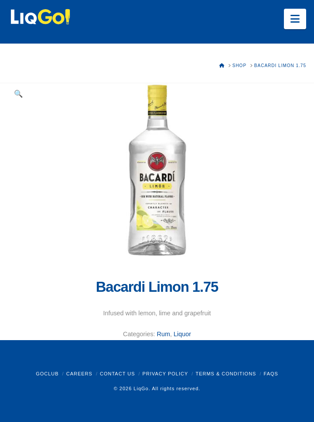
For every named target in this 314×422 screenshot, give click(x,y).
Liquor (182, 334)
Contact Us (117, 373)
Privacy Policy (165, 373)
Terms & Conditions (225, 373)
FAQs (271, 373)
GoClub (47, 373)
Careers (79, 373)
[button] (295, 19)
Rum (163, 334)
